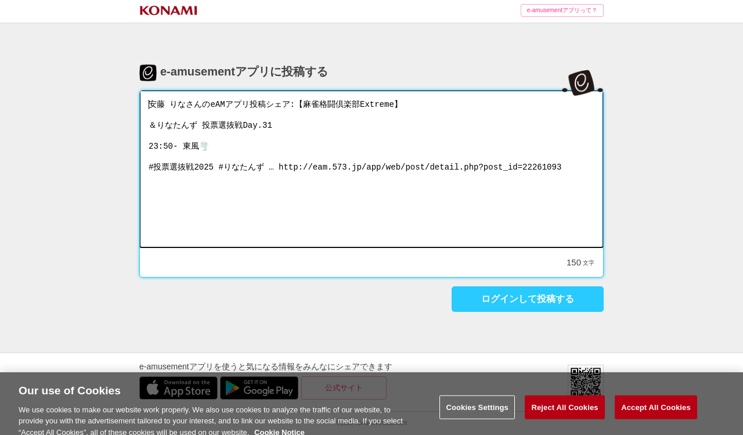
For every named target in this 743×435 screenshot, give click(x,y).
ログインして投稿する (527, 299)
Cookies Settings (477, 415)
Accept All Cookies (656, 415)
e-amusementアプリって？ (562, 10)
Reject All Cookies (564, 415)
